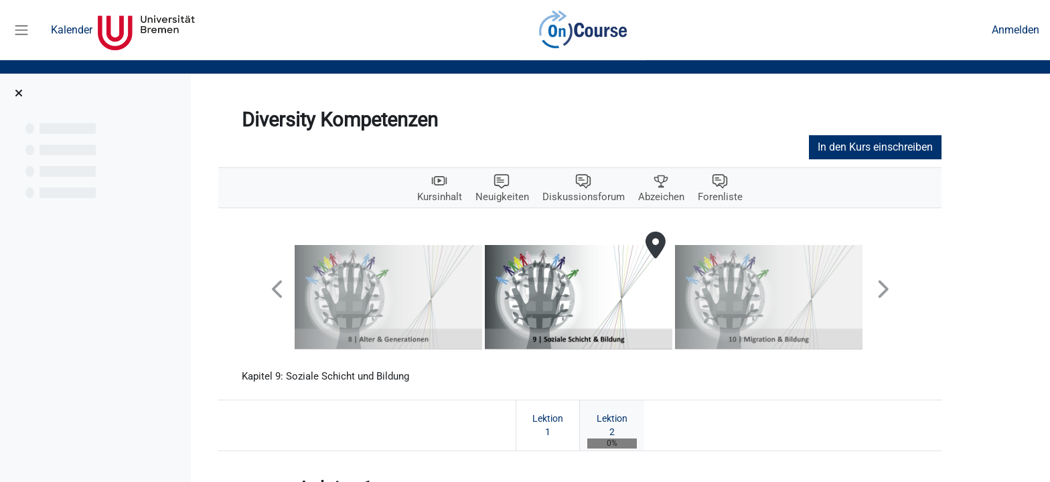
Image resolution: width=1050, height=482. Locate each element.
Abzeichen (706, 197)
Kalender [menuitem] (71, 29)
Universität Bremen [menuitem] (146, 30)
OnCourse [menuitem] (583, 30)
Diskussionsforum (625, 197)
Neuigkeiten (541, 197)
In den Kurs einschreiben (916, 147)
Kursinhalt (475, 197)
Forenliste (767, 197)
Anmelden (1015, 29)
